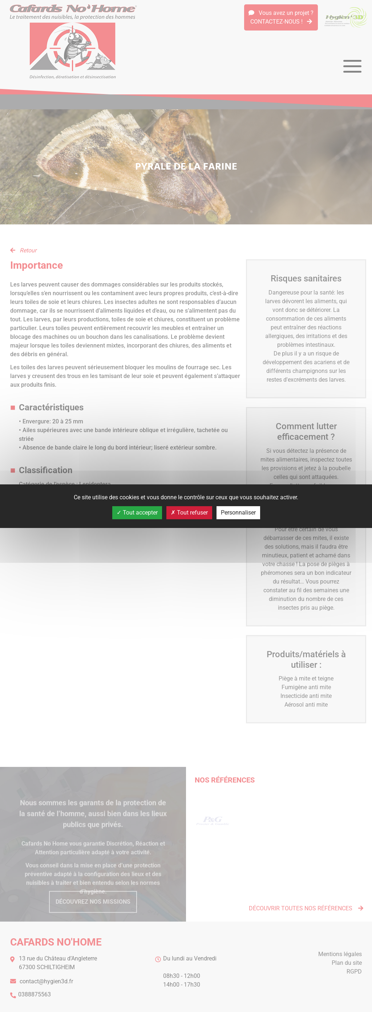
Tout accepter (137, 512)
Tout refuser (189, 512)
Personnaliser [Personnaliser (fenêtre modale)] (238, 512)
